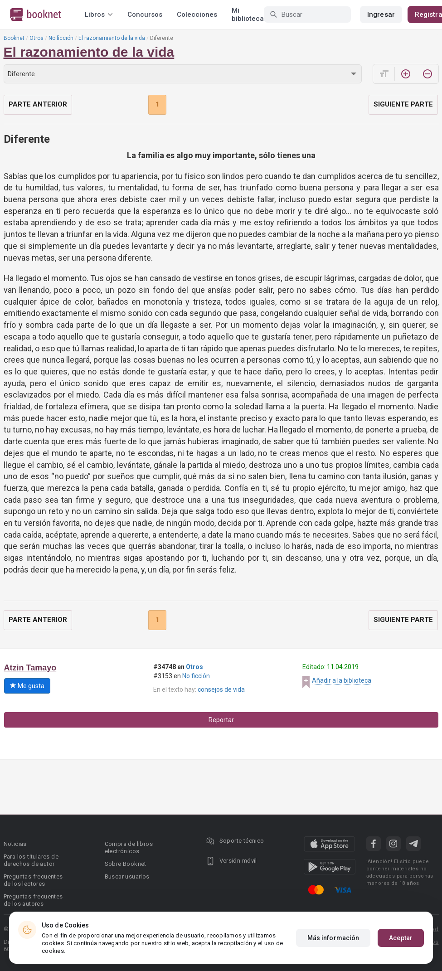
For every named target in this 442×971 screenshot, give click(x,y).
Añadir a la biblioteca (341, 680)
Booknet (14, 38)
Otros (36, 38)
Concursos (144, 14)
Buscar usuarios (127, 876)
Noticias (15, 843)
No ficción (61, 38)
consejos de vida (221, 689)
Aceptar (401, 938)
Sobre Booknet (125, 863)
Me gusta (27, 685)
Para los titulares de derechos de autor (31, 860)
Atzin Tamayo (30, 667)
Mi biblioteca (248, 14)
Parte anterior (38, 104)
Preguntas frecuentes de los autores (33, 900)
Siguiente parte (403, 104)
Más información (333, 938)
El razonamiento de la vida (111, 38)
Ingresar (381, 14)
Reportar (221, 719)
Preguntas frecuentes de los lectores (33, 880)
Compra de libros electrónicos (129, 847)
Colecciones (197, 14)
